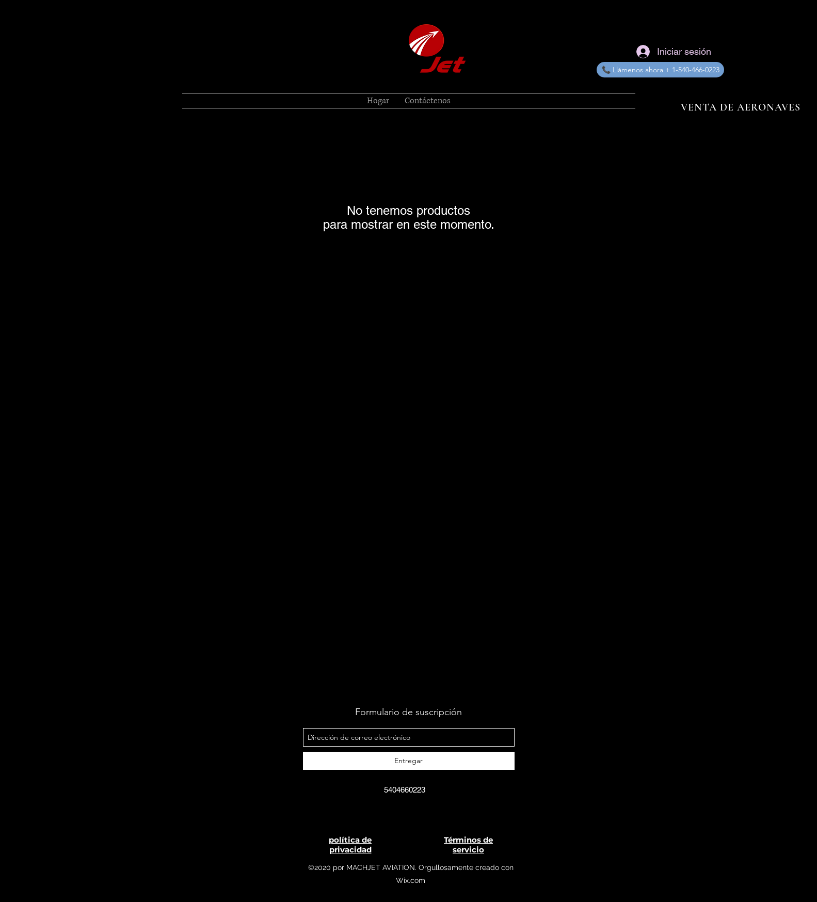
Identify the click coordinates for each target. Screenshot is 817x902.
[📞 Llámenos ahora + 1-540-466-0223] (660, 69)
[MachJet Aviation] (393, 813)
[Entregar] (409, 761)
